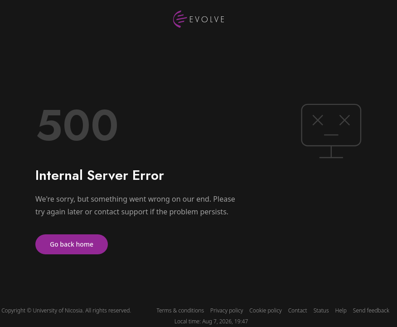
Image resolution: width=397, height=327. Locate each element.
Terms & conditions (180, 310)
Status (321, 310)
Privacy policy (226, 310)
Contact (297, 310)
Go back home (71, 244)
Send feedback (371, 310)
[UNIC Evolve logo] (198, 19)
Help (341, 310)
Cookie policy (265, 310)
